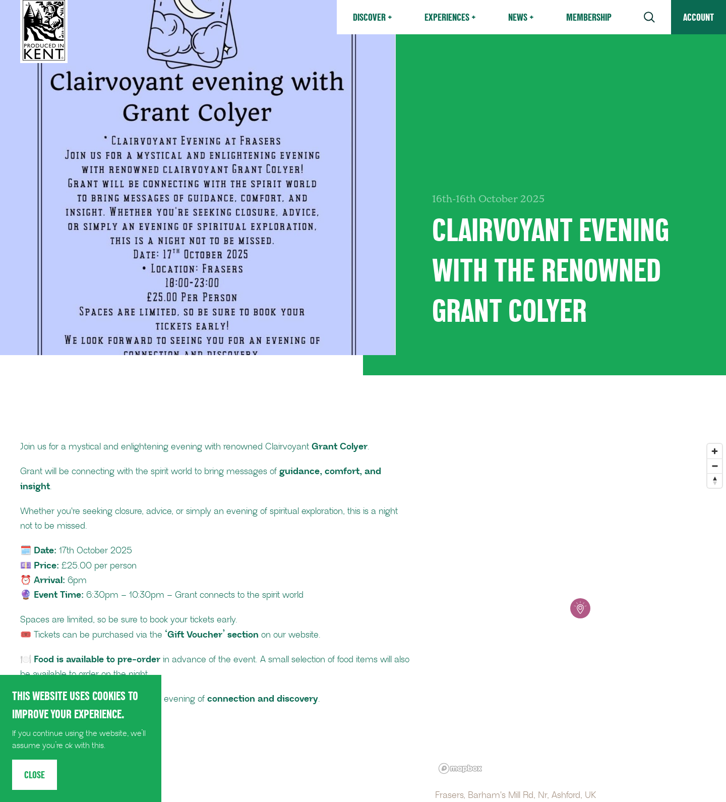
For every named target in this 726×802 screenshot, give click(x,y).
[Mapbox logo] (460, 768)
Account (698, 17)
